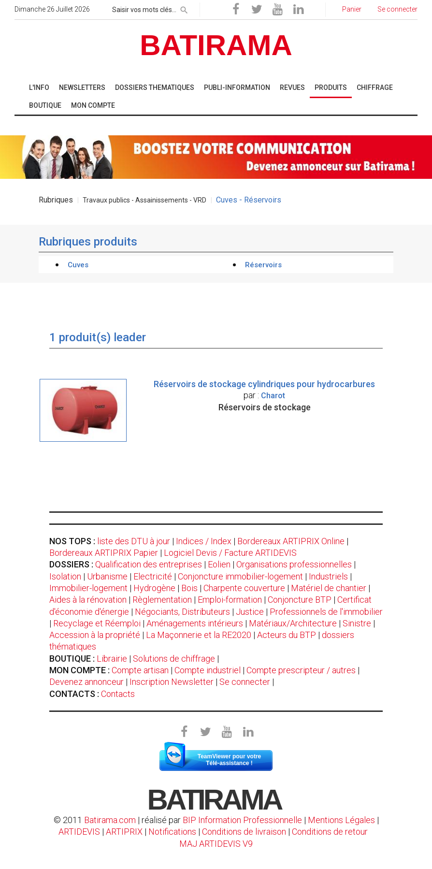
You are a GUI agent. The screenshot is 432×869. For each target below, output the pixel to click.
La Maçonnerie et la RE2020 (198, 635)
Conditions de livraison (244, 831)
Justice (250, 612)
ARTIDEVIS (79, 831)
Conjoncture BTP (299, 599)
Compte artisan (140, 670)
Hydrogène (154, 588)
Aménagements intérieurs (194, 623)
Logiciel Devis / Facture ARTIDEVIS (230, 553)
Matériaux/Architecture (293, 623)
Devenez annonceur (86, 682)
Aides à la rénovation (88, 599)
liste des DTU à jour (133, 541)
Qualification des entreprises (148, 564)
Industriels (328, 576)
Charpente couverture (244, 588)
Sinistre (357, 623)
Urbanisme (107, 576)
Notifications (173, 831)
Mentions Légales (341, 820)
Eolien (219, 564)
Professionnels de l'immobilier (326, 612)
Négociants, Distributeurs (182, 612)
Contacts (118, 694)
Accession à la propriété (94, 635)
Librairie (112, 658)
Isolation (65, 576)
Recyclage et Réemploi (97, 623)
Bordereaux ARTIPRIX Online (291, 541)
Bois (189, 588)
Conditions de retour (330, 831)
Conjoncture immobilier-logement (240, 576)
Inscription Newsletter (172, 682)
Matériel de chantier (328, 588)
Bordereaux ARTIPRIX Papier (103, 553)
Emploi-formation (230, 599)
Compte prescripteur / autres (301, 670)
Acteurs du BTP (286, 635)
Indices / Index (203, 541)
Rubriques (56, 199)
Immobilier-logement (88, 588)
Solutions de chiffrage (174, 658)
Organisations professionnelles (294, 564)
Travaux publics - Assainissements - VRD (144, 200)
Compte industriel (207, 670)
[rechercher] (184, 8)
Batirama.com (110, 820)
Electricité (152, 576)
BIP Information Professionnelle (242, 820)
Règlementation (162, 599)
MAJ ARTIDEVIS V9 (216, 844)
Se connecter (244, 682)
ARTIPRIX (124, 831)
